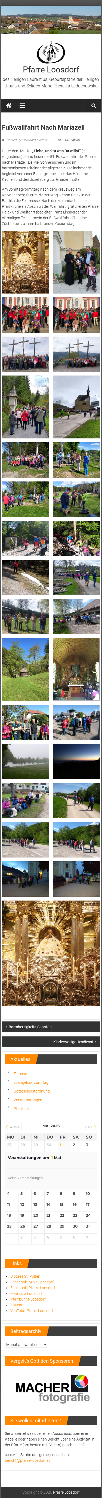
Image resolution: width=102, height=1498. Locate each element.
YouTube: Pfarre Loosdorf (31, 1310)
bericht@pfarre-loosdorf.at (27, 1460)
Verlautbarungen (28, 1100)
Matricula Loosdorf (26, 1293)
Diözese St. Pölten (25, 1276)
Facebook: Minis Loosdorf (32, 1282)
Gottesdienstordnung (32, 1091)
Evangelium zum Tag (31, 1082)
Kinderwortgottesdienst (73, 1042)
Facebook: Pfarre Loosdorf (32, 1288)
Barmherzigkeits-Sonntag (30, 1027)
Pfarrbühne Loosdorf (28, 1299)
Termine (20, 1074)
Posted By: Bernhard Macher (27, 140)
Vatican (16, 1305)
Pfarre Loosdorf (51, 69)
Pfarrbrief (22, 1108)
